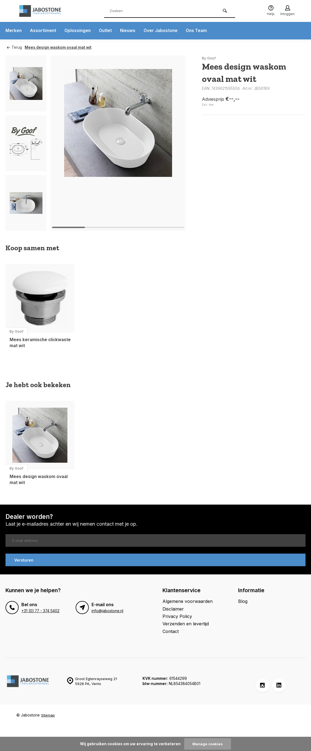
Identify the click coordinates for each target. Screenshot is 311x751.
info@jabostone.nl (107, 610)
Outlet (107, 30)
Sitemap (48, 715)
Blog (242, 601)
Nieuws (130, 30)
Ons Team (200, 30)
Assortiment (43, 30)
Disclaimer (173, 608)
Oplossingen (78, 30)
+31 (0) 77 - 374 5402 (40, 610)
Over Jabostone (163, 30)
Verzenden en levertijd (185, 623)
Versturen (23, 559)
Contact (170, 631)
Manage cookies (208, 744)
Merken (13, 30)
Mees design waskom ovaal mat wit (59, 47)
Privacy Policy (177, 615)
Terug (14, 47)
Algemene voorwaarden (187, 601)
